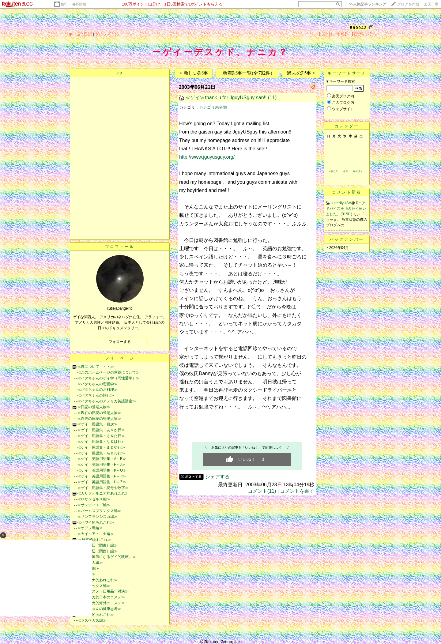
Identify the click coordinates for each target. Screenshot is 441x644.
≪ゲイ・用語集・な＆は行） (101, 441)
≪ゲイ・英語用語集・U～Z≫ (101, 482)
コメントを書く (297, 491)
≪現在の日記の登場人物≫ (99, 413)
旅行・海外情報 (73, 4)
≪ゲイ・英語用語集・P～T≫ (101, 476)
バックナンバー (347, 239)
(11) (272, 97)
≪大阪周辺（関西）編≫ (97, 551)
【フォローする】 (333, 34)
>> (367, 4)
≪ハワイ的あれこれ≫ (95, 522)
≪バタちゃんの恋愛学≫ (97, 384)
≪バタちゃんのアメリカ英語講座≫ (106, 401)
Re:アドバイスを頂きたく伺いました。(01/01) (346, 208)
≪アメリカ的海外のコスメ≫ (101, 603)
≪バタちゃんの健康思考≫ (99, 609)
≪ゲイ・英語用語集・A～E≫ (101, 459)
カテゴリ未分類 (213, 107)
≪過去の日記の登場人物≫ (99, 418)
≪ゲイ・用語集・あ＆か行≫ (101, 430)
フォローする (120, 342)
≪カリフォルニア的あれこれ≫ (103, 493)
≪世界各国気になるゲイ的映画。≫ (106, 557)
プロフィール (107, 34)
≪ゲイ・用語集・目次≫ (97, 424)
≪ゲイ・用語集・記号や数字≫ (103, 488)
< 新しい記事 (193, 73)
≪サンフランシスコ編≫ (97, 516)
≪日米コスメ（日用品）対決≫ (103, 591)
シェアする (217, 476)
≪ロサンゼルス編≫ (93, 499)
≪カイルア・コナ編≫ (95, 534)
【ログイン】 (362, 34)
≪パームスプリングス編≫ (99, 511)
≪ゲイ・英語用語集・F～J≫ (101, 464)
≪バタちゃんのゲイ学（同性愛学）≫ (108, 378)
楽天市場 (431, 4)
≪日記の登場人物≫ (93, 407)
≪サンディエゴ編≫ (93, 505)
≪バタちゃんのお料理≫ (97, 389)
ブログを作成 (408, 4)
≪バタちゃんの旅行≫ (95, 395)
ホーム (75, 34)
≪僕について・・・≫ (95, 366)
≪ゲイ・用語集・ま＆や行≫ (101, 447)
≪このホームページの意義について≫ (108, 372)
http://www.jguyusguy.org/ (207, 157)
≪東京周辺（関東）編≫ (97, 545)
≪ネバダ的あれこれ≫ (95, 614)
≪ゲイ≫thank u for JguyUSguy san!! (225, 97)
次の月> (357, 171)
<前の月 (333, 171)
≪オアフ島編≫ (90, 528)
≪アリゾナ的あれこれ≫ (97, 580)
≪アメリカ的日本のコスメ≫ (101, 597)
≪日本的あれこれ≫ (94, 539)
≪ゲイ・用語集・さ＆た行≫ (101, 436)
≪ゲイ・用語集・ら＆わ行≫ (101, 453)
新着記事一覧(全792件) (247, 73)
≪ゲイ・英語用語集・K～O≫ (101, 470)
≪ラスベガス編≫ (92, 620)
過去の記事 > (301, 73)
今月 (345, 171)
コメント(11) (262, 491)
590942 (358, 27)
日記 (88, 34)
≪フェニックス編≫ (93, 586)
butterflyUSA (340, 203)
